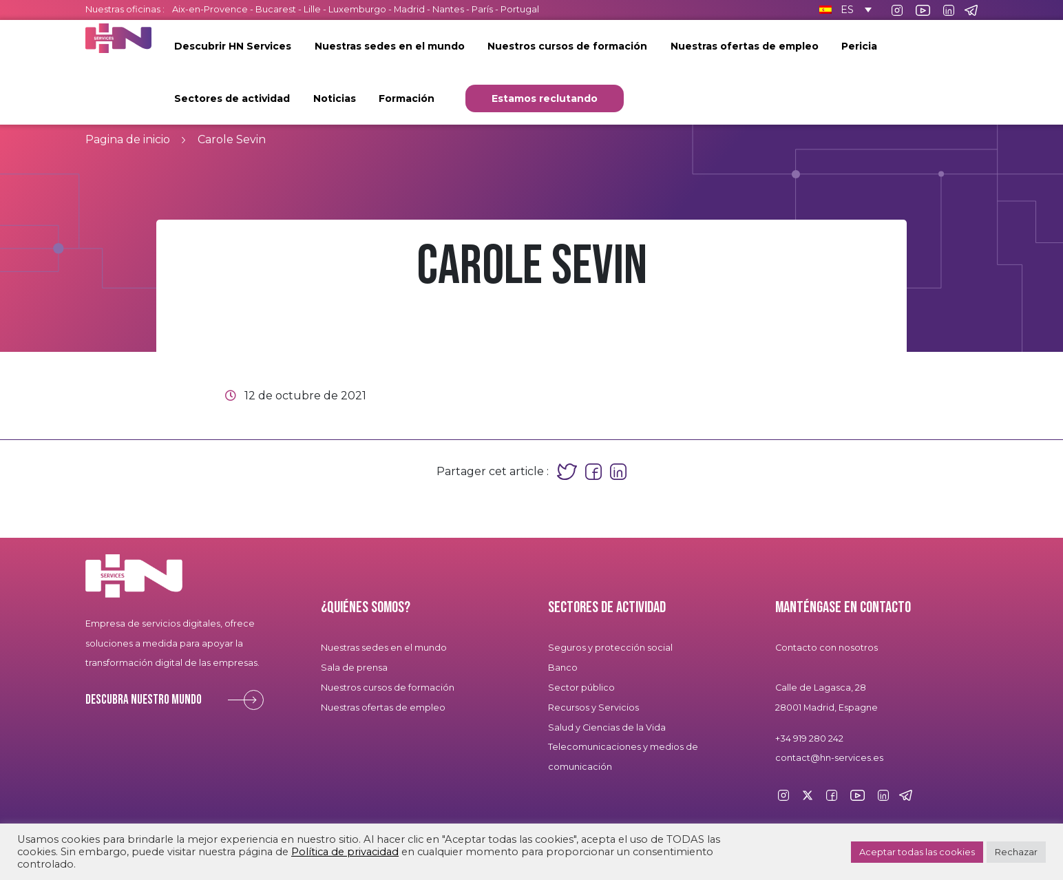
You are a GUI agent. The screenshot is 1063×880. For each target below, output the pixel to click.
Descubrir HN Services (232, 46)
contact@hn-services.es (829, 758)
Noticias (334, 98)
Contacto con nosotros (826, 647)
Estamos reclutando (545, 98)
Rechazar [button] (1016, 851)
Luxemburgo (358, 9)
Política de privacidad (345, 852)
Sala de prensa (354, 667)
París (483, 9)
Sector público (581, 687)
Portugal (520, 9)
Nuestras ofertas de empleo (745, 46)
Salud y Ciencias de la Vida (607, 727)
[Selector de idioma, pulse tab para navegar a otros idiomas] (843, 9)
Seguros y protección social (610, 647)
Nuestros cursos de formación (567, 46)
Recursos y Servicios (593, 707)
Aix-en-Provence (210, 9)
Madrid (409, 9)
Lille (312, 9)
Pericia (859, 46)
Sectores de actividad (232, 98)
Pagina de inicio (127, 139)
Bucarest (275, 9)
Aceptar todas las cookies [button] (917, 851)
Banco (563, 667)
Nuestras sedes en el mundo (390, 46)
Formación (406, 98)
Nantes (448, 9)
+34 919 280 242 (809, 738)
